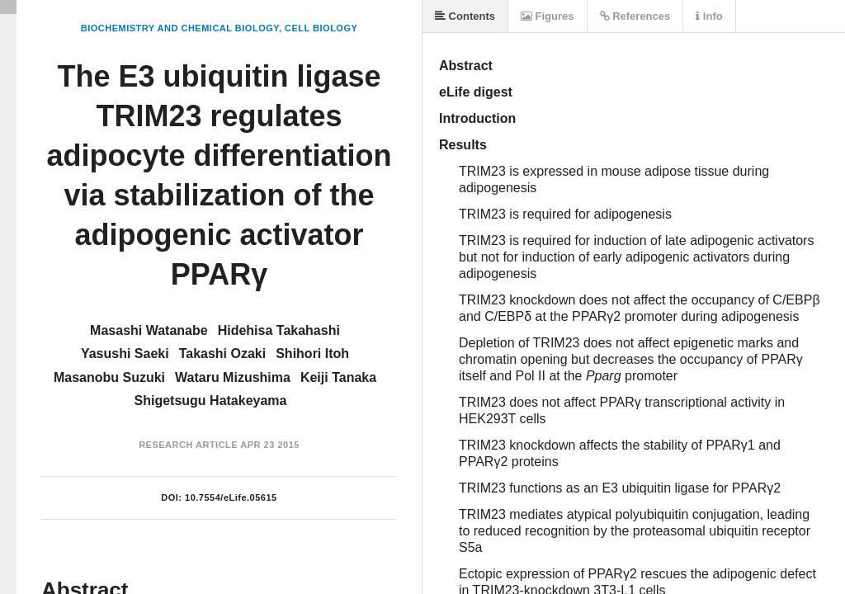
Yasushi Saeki (125, 353)
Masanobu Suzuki (109, 377)
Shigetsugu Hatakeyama (211, 401)
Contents (465, 16)
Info (709, 16)
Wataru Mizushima (232, 377)
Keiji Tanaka (338, 377)
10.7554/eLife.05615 (231, 497)
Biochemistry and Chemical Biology (180, 28)
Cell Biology (321, 28)
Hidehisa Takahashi (279, 330)
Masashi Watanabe (149, 330)
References (635, 16)
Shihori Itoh (312, 353)
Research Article (188, 445)
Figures (547, 16)
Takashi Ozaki (223, 353)
